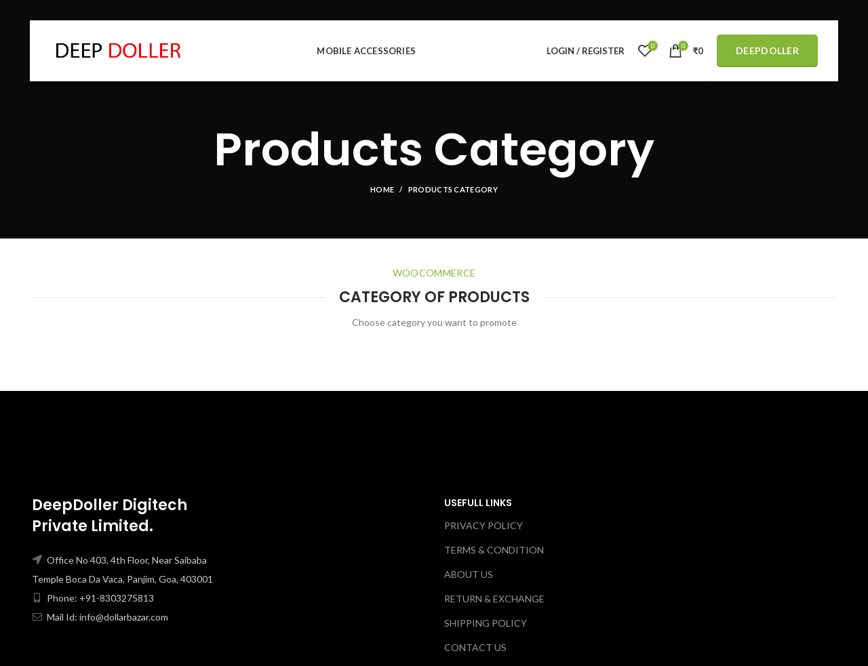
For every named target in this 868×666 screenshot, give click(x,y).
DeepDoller (767, 50)
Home (382, 189)
